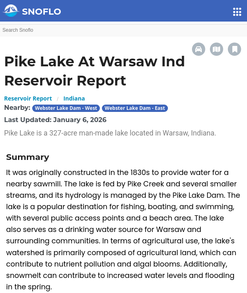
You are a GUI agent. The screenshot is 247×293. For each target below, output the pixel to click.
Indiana (74, 98)
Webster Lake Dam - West (66, 108)
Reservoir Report (28, 98)
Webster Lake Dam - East (135, 108)
